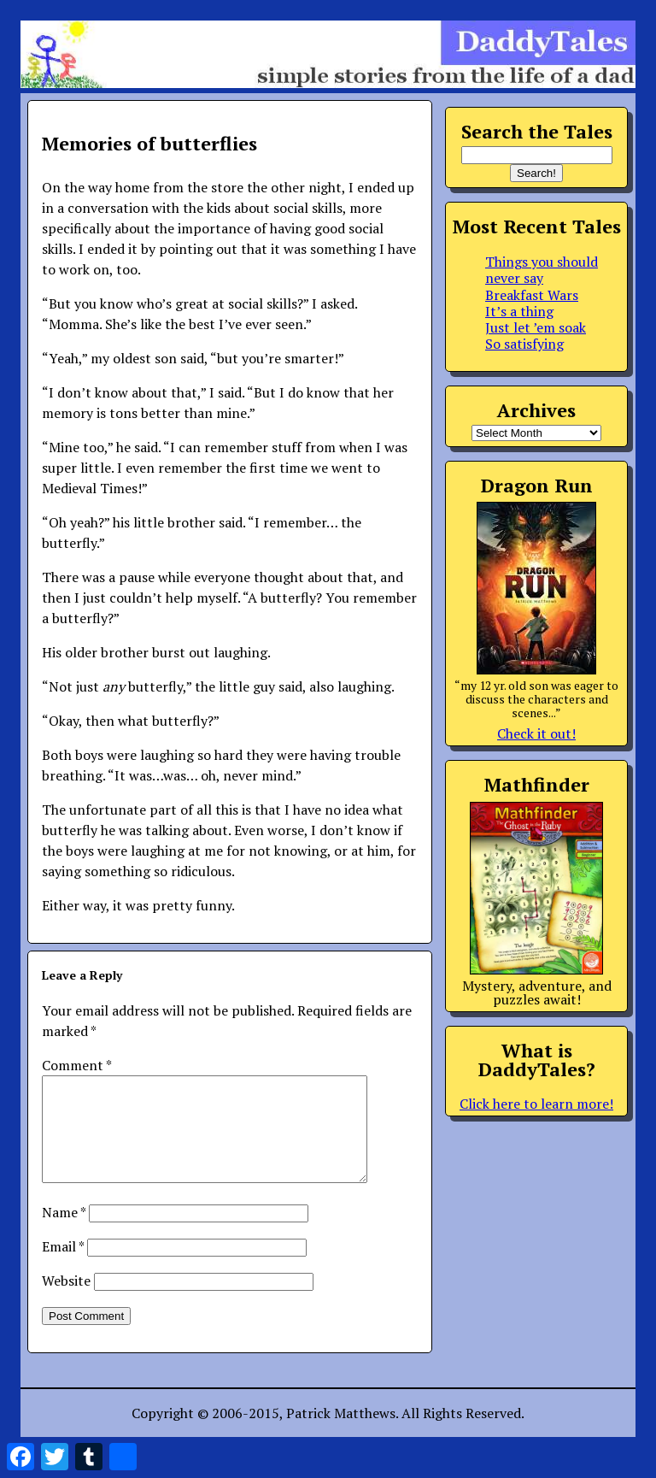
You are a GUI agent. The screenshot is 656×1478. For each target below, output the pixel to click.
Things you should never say (541, 269)
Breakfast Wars (531, 295)
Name (63, 1232)
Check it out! (536, 733)
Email (63, 1266)
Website (66, 1301)
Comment (76, 1065)
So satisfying (524, 343)
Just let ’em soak (535, 327)
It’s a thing (519, 311)
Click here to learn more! (536, 1103)
